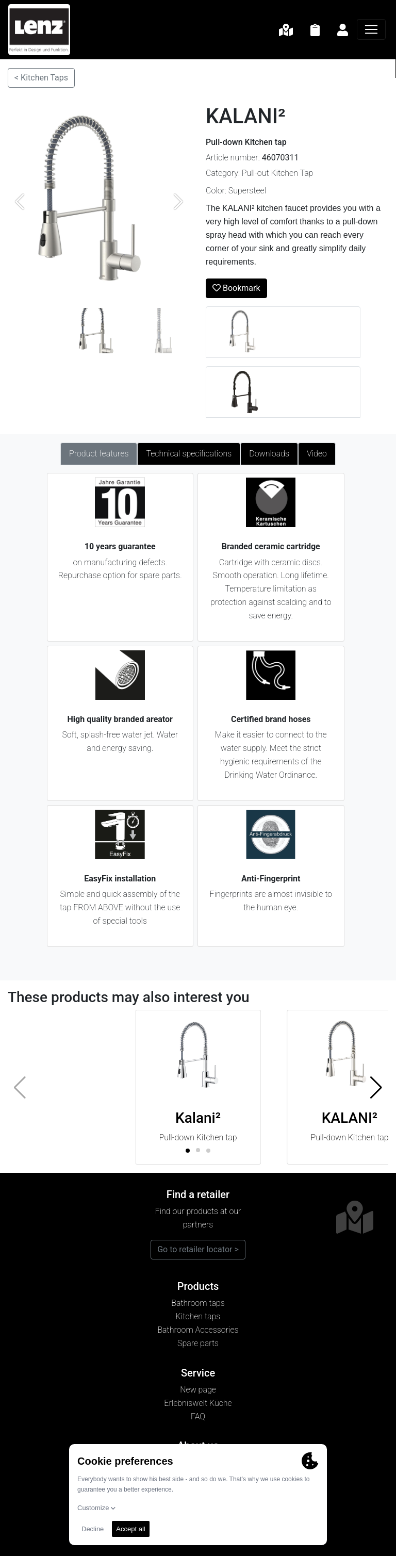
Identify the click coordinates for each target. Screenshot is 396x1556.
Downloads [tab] (269, 453)
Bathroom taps (198, 1303)
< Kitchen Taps (41, 78)
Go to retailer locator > (198, 1249)
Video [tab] (317, 453)
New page (198, 1390)
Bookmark (236, 288)
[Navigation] (371, 29)
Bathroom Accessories (197, 1330)
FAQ (198, 1416)
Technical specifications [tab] (189, 453)
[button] (376, 1087)
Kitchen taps (198, 1316)
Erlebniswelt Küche (198, 1403)
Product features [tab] (98, 453)
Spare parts (198, 1343)
